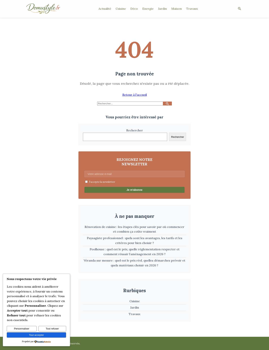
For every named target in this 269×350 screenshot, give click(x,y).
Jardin (162, 8)
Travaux (192, 8)
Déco (134, 8)
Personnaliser (21, 328)
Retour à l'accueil (134, 95)
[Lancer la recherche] (167, 103)
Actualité (104, 8)
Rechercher (134, 130)
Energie (148, 8)
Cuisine (121, 8)
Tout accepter (36, 335)
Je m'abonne (134, 189)
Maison (176, 8)
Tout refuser (52, 328)
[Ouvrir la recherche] (239, 9)
